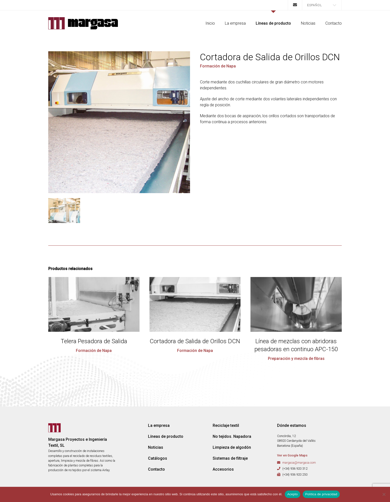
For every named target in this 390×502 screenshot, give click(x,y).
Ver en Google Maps (292, 455)
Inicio (210, 23)
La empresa (235, 23)
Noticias (308, 23)
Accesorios (223, 469)
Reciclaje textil (226, 425)
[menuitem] (322, 5)
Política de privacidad (321, 494)
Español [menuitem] (314, 5)
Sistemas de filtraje (230, 458)
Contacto (333, 23)
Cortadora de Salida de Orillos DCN (195, 341)
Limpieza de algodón (232, 447)
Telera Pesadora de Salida (94, 341)
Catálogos (157, 458)
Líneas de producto (273, 23)
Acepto (292, 494)
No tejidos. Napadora (232, 436)
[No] (383, 494)
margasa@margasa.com (299, 462)
